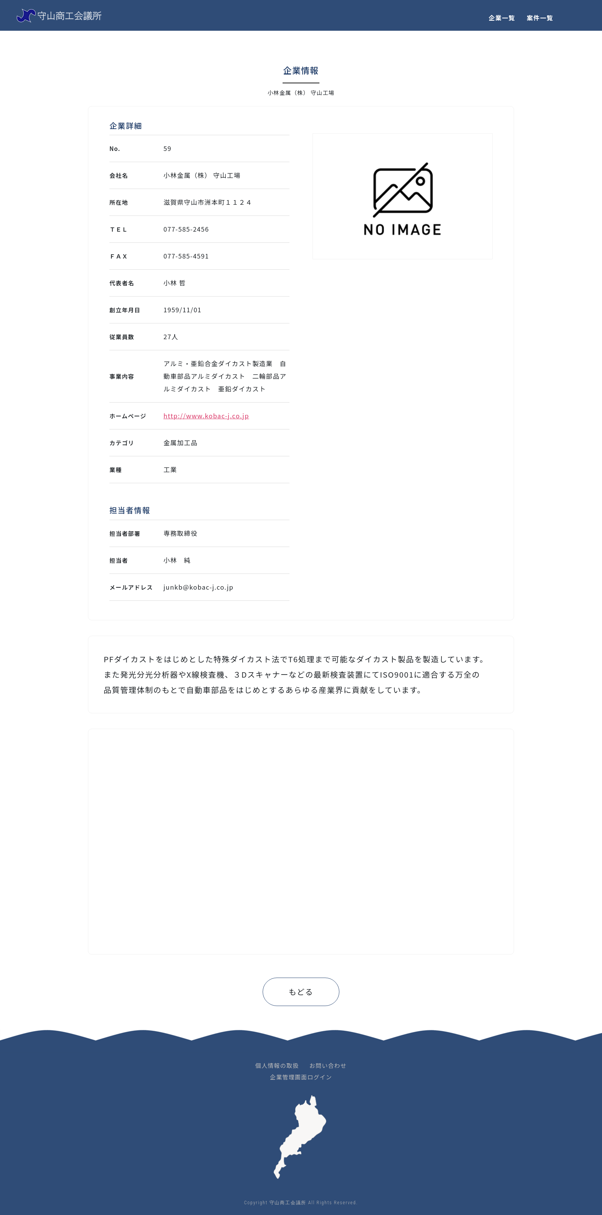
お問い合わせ (328, 1065)
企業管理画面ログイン (301, 1077)
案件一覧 (540, 17)
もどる (301, 991)
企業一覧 (502, 17)
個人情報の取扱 (277, 1065)
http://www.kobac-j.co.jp (206, 415)
